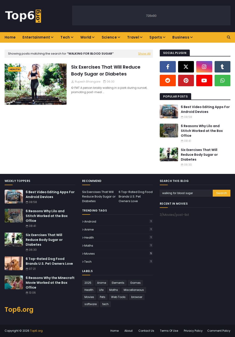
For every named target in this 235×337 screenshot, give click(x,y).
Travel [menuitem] (133, 37)
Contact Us (146, 331)
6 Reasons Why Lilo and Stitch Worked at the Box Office (202, 131)
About (128, 331)
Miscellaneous (134, 290)
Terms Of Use (169, 331)
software (90, 304)
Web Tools (118, 297)
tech (118, 261)
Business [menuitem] (180, 37)
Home (114, 331)
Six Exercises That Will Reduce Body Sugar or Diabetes (105, 70)
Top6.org (19, 309)
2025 (87, 283)
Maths (118, 245)
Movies (118, 253)
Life (101, 290)
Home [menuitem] (10, 37)
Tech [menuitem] (65, 37)
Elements (118, 283)
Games (135, 283)
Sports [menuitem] (155, 37)
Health (118, 237)
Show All (144, 53)
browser (136, 297)
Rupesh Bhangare (87, 82)
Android (118, 221)
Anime (118, 229)
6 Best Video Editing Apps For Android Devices (205, 109)
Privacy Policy (193, 331)
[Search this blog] (186, 193)
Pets (102, 297)
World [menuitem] (85, 37)
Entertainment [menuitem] (36, 37)
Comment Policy (218, 331)
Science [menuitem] (109, 37)
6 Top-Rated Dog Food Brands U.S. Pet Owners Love (49, 261)
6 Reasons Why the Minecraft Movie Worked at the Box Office (50, 283)
